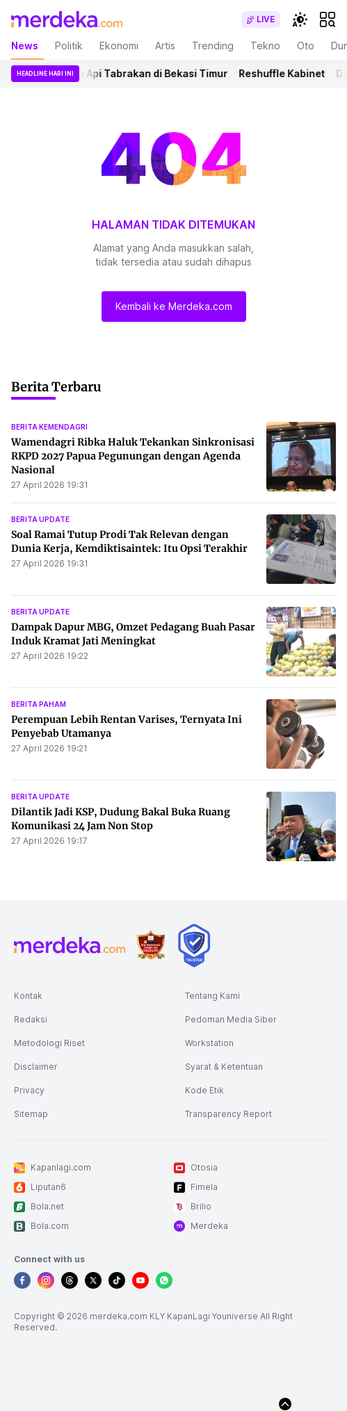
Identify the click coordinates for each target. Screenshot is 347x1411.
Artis (165, 45)
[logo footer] (69, 945)
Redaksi (30, 1019)
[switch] (260, 19)
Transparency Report (228, 1114)
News (24, 45)
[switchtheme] (300, 19)
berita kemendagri (49, 427)
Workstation (209, 1043)
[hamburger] (327, 19)
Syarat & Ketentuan (224, 1066)
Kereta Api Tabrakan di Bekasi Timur (146, 73)
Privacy (29, 1090)
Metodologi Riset (49, 1043)
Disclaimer (36, 1066)
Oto (305, 45)
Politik (69, 45)
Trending (213, 45)
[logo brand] (151, 946)
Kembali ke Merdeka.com (173, 306)
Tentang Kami (212, 995)
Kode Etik (204, 1090)
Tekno (265, 45)
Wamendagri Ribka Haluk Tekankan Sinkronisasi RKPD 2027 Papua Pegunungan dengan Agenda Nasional (133, 456)
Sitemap (31, 1114)
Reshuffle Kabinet (288, 73)
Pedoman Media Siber (231, 1019)
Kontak (28, 995)
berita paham (38, 704)
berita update (40, 519)
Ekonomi (118, 45)
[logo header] (66, 19)
